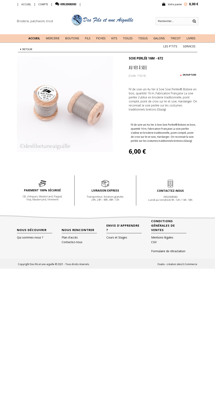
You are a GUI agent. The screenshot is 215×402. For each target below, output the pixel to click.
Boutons (72, 38)
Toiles (128, 38)
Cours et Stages (116, 237)
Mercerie (52, 38)
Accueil (34, 38)
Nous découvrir (32, 230)
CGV (154, 242)
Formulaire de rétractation (168, 251)
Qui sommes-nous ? (30, 237)
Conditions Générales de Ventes (163, 225)
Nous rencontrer (78, 230)
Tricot (175, 38)
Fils (87, 38)
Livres (190, 38)
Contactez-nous (72, 242)
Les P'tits (170, 46)
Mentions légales (162, 237)
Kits (114, 38)
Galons (159, 38)
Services (189, 46)
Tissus (143, 38)
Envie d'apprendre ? (122, 227)
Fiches (101, 38)
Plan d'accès (70, 237)
